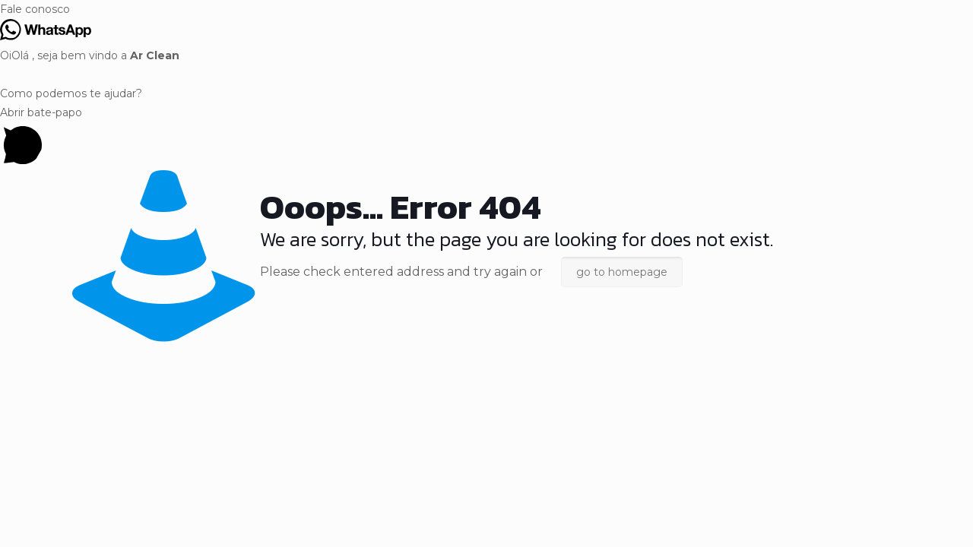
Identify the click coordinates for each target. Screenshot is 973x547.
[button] (486, 9)
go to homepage (621, 272)
